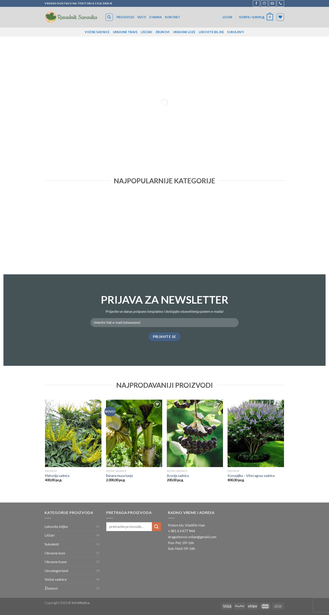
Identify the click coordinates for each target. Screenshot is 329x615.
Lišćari (146, 32)
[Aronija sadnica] (195, 433)
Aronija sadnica (178, 476)
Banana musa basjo (119, 476)
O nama (155, 17)
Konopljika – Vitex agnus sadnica (251, 476)
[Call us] (280, 3)
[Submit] (156, 526)
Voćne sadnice (97, 32)
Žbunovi (163, 32)
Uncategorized (56, 570)
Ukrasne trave (125, 32)
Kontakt (172, 17)
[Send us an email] (272, 3)
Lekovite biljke (211, 32)
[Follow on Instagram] (264, 3)
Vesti (141, 17)
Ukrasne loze (184, 32)
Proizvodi (125, 17)
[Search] (109, 17)
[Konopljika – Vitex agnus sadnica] (256, 433)
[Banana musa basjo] (134, 433)
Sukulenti (235, 32)
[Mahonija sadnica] (73, 433)
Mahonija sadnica (57, 476)
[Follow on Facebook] (256, 3)
